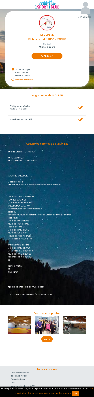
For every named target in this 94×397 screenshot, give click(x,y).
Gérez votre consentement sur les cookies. (49, 393)
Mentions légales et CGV (22, 386)
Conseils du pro (18, 379)
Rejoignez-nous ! (19, 376)
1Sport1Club (47, 4)
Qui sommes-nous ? (20, 372)
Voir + (47, 339)
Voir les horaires (24, 79)
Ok (75, 393)
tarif (13, 382)
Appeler (47, 55)
